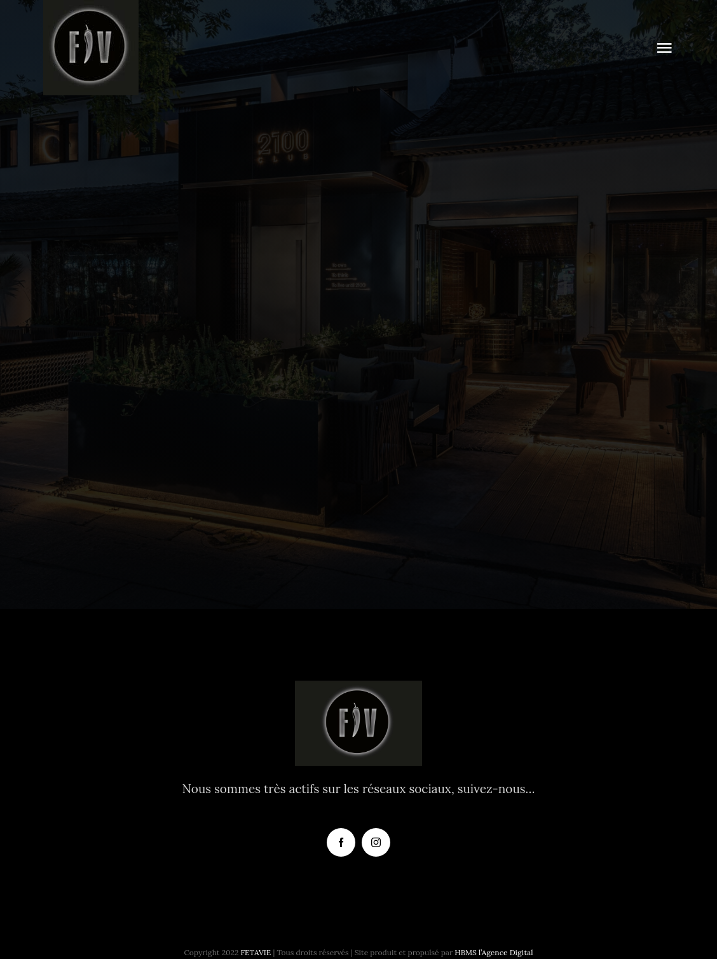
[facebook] (341, 842)
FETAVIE (256, 952)
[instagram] (376, 842)
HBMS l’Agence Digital (493, 952)
